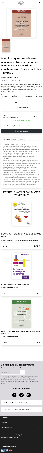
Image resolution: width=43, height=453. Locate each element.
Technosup (4, 80)
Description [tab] (6, 139)
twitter (21, 395)
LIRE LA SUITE (11, 91)
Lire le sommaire (21, 107)
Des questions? (15, 403)
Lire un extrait (21, 102)
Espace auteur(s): (16, 409)
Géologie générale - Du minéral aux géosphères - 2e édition (20, 332)
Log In (31, 3)
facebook (14, 395)
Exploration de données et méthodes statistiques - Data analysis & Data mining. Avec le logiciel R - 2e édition (21, 235)
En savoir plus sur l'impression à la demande (21, 126)
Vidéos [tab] (21, 139)
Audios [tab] (14, 139)
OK (22, 372)
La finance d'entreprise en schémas (15, 284)
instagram (29, 395)
